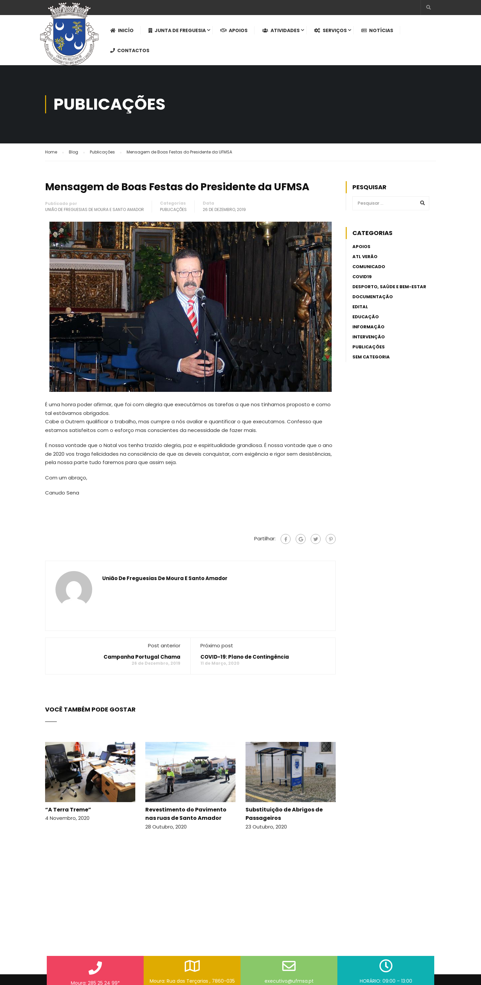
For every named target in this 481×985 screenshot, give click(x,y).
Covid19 (362, 276)
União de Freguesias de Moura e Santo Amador (94, 209)
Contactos (129, 50)
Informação (368, 327)
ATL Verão (364, 256)
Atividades (281, 30)
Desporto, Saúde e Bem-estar (389, 287)
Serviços (330, 30)
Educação (365, 317)
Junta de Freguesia (177, 30)
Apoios (234, 30)
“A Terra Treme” (68, 809)
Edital (360, 307)
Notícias (377, 30)
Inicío (122, 30)
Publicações (173, 209)
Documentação (372, 297)
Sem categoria (371, 357)
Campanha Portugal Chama (142, 656)
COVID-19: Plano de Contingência (244, 656)
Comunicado (368, 266)
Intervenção (368, 337)
